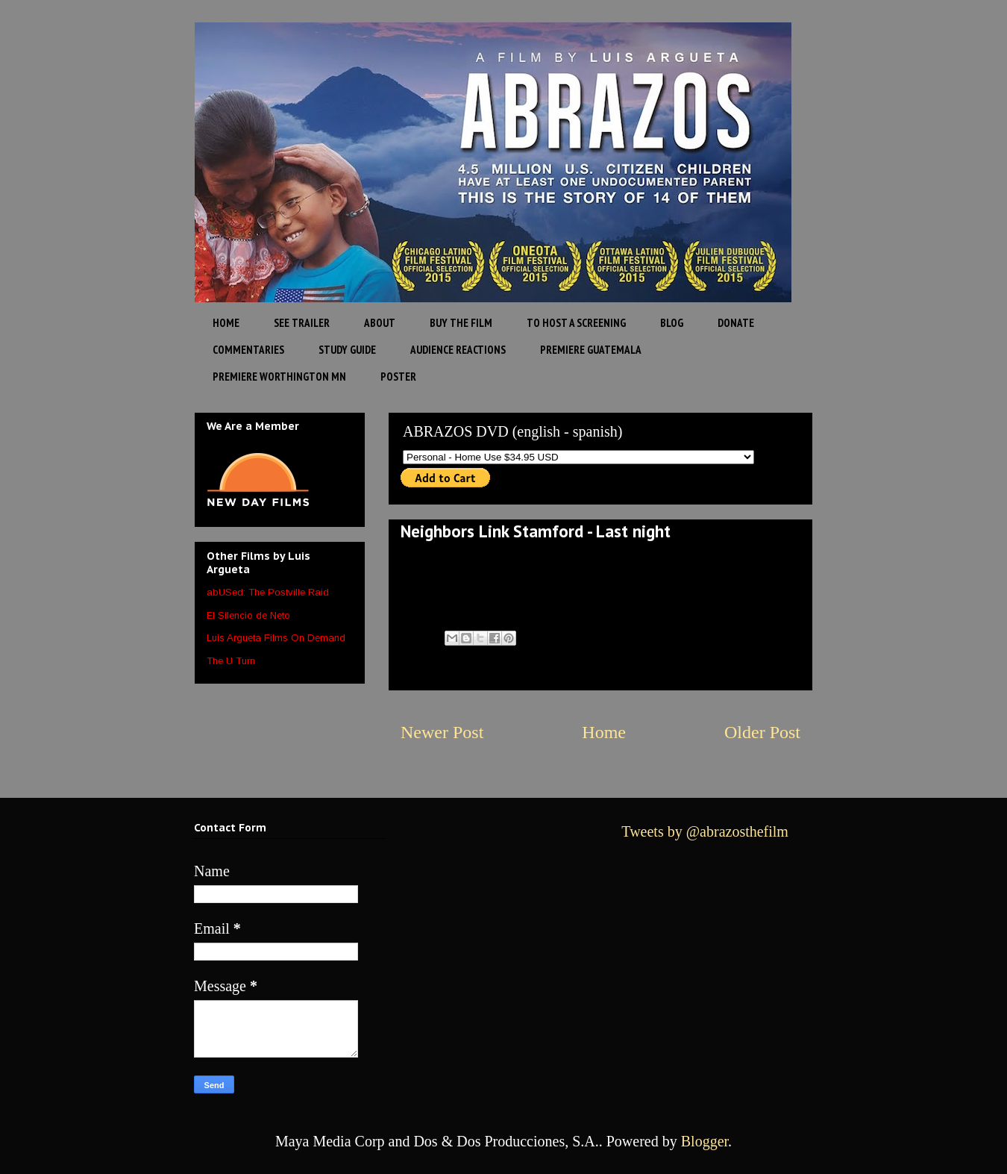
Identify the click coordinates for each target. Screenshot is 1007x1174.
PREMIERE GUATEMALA (590, 350)
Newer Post (442, 732)
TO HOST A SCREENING (576, 323)
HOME (226, 323)
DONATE (736, 323)
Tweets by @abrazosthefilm (704, 831)
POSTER (398, 376)
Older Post (762, 732)
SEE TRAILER (302, 323)
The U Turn (231, 660)
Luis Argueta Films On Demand (276, 637)
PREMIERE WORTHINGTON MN (279, 376)
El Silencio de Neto (248, 615)
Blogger (704, 1141)
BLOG (671, 323)
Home (604, 732)
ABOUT (379, 323)
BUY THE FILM (461, 323)
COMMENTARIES (248, 350)
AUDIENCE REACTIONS (458, 350)
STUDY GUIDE (347, 350)
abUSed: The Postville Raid (268, 592)
